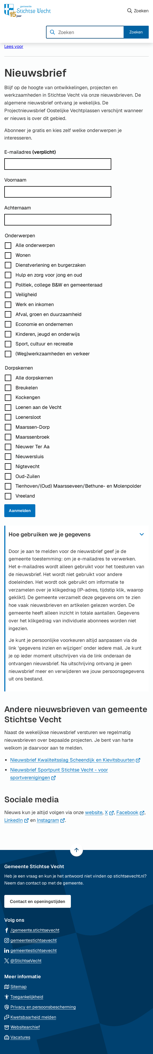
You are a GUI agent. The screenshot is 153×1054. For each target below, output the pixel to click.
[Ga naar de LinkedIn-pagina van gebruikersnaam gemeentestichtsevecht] (30, 950)
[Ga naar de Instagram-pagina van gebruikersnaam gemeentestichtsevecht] (30, 940)
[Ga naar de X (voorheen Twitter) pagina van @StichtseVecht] (22, 960)
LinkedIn (16, 820)
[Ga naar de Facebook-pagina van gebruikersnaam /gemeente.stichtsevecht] (31, 930)
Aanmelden (20, 510)
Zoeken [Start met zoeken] (136, 32)
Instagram (51, 820)
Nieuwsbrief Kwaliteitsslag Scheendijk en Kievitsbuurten (75, 760)
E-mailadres (30, 152)
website (93, 812)
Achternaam (17, 208)
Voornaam (15, 180)
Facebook (130, 812)
